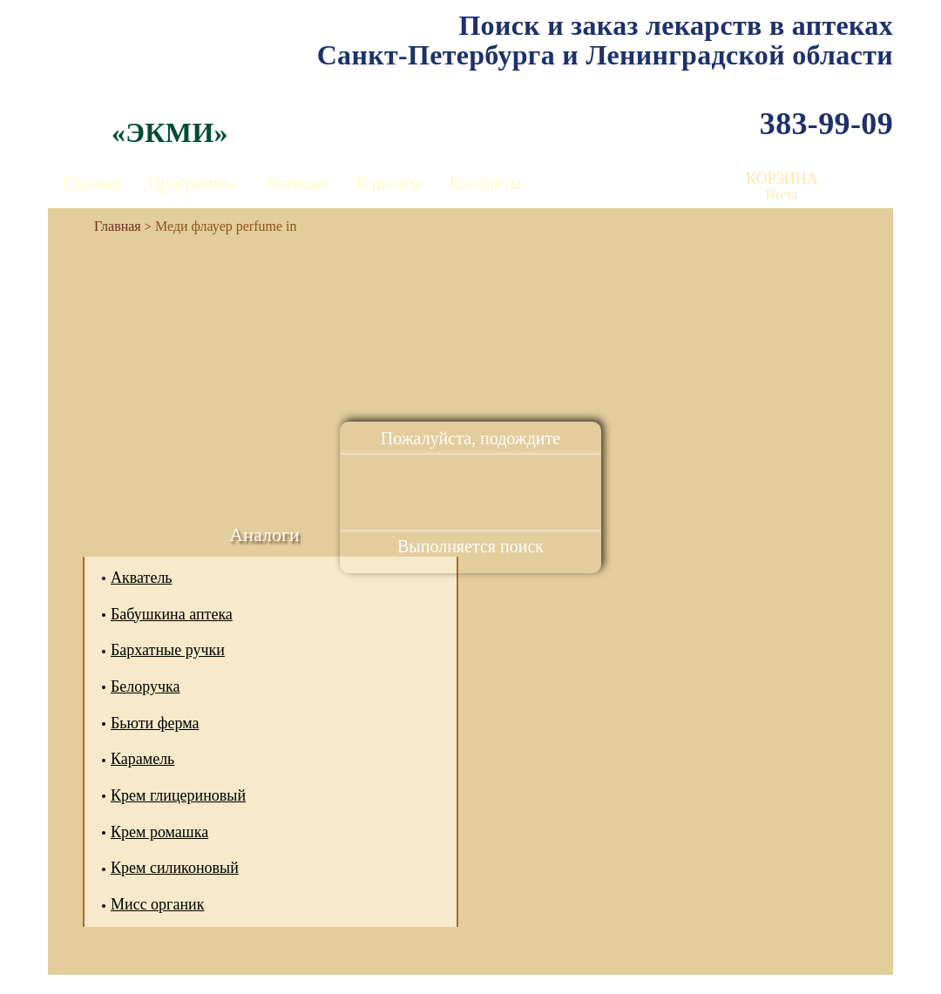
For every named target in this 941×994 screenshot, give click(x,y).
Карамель (142, 758)
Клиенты (388, 183)
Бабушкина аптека (172, 614)
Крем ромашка (159, 832)
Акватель (142, 577)
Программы (191, 183)
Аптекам (295, 183)
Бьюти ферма (155, 723)
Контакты (486, 183)
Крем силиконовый (175, 867)
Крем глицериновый (178, 795)
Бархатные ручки (168, 650)
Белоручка (145, 686)
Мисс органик (158, 904)
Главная (91, 183)
